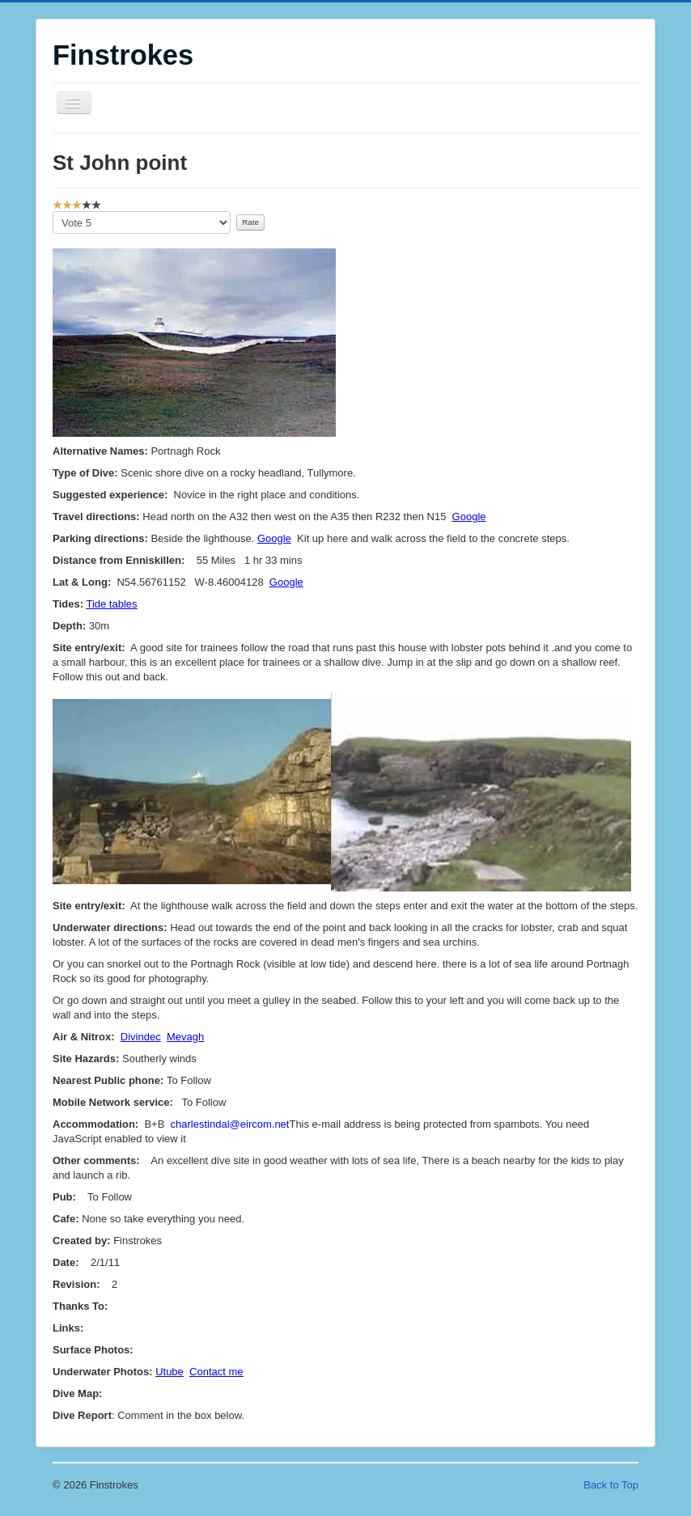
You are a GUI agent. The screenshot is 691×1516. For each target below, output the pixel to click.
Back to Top (610, 1485)
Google (286, 582)
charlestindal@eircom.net (230, 1124)
